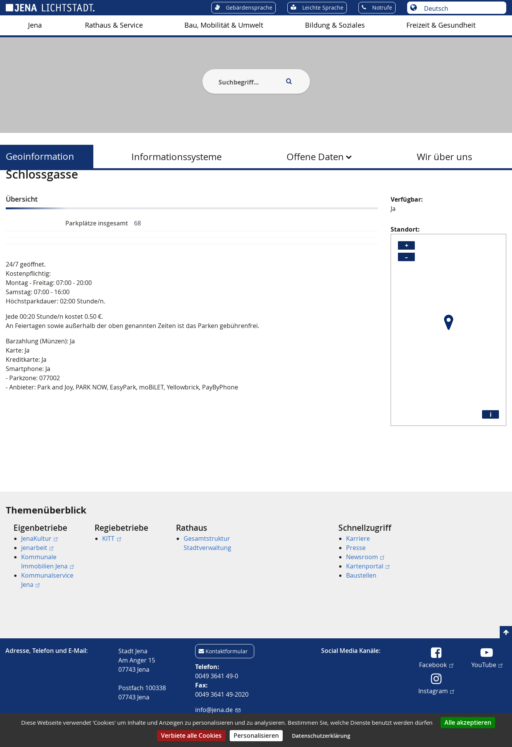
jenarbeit (37, 547)
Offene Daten (315, 157)
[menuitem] (35, 25)
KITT (111, 538)
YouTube (486, 664)
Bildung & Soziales (335, 25)
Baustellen (361, 575)
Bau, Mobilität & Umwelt (223, 25)
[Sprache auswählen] (460, 8)
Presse (356, 547)
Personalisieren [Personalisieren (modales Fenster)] (256, 735)
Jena (35, 25)
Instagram (436, 690)
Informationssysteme (176, 157)
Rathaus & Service (114, 25)
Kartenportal (367, 566)
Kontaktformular (226, 651)
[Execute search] (289, 81)
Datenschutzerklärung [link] (321, 735)
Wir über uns (444, 157)
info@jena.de (217, 710)
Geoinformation (40, 156)
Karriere (358, 538)
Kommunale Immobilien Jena (47, 561)
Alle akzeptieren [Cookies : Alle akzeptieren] (467, 722)
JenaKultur (39, 538)
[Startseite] (14, 189)
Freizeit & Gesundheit (441, 25)
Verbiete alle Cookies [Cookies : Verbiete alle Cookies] (191, 735)
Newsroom (365, 557)
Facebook (436, 664)
